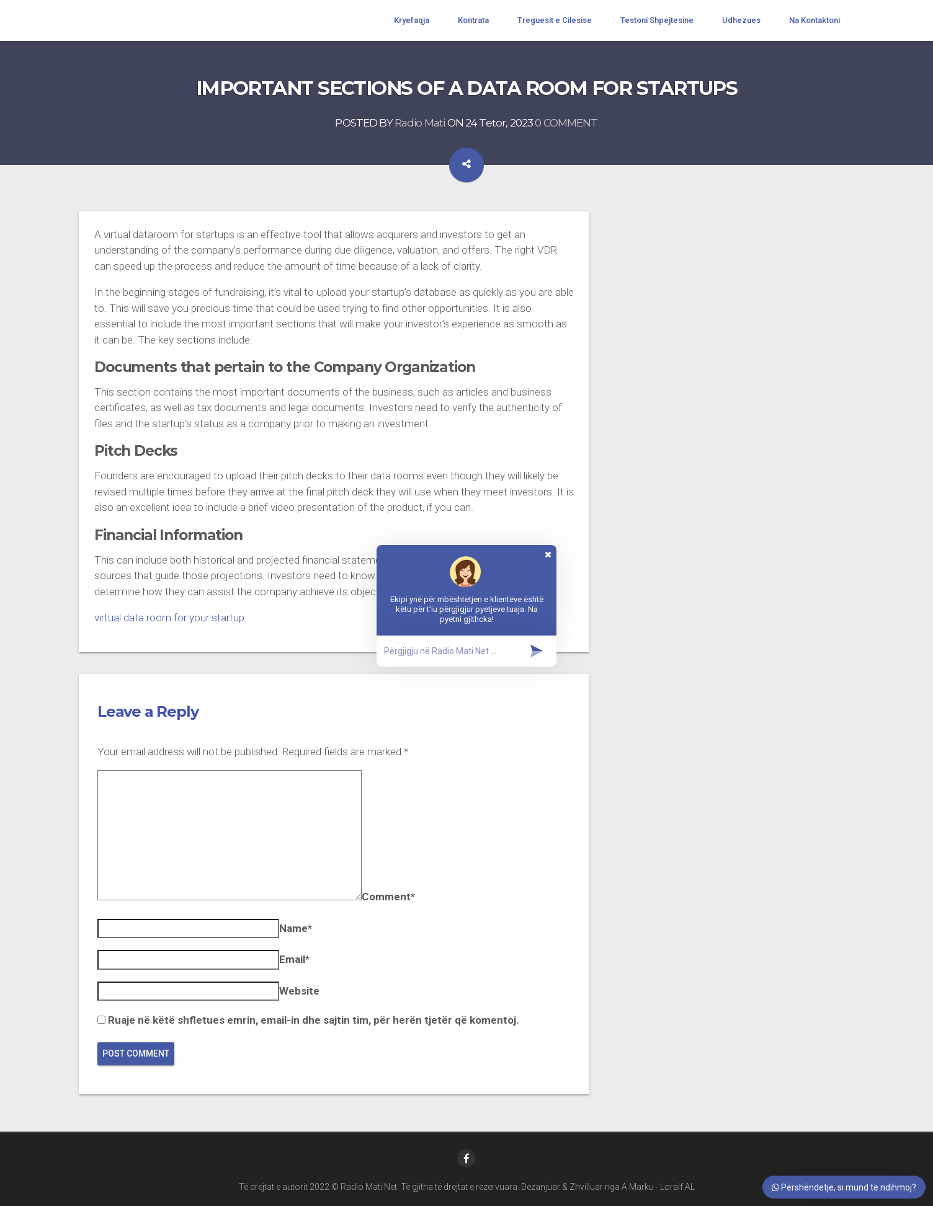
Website (299, 991)
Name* (295, 928)
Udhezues (741, 20)
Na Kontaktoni (814, 20)
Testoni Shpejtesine (657, 20)
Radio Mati (420, 123)
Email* (294, 959)
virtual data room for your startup (169, 617)
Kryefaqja (411, 20)
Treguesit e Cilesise (554, 20)
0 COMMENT (566, 123)
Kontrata (473, 20)
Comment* (388, 896)
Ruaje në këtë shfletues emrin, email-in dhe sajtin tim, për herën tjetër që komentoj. (313, 1020)
